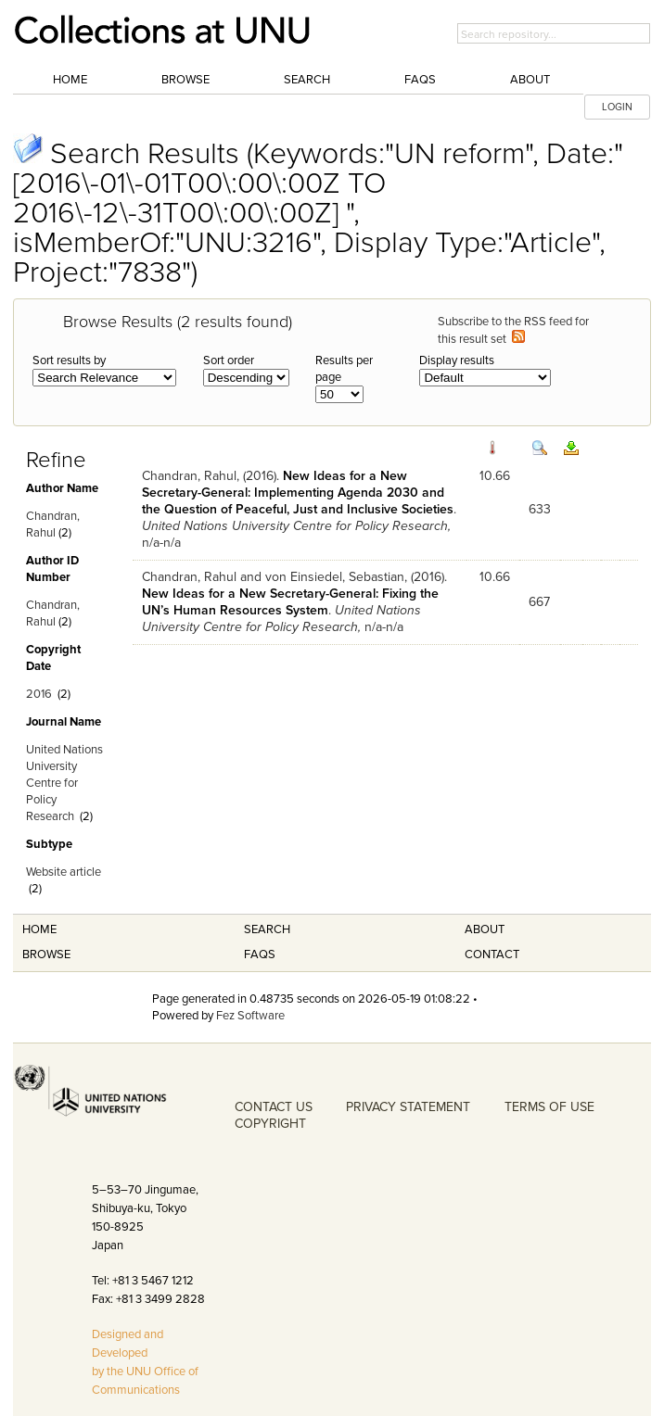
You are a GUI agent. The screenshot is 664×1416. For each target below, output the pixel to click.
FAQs (420, 79)
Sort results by (69, 360)
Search (307, 79)
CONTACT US (274, 1107)
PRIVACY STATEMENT (408, 1107)
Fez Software (250, 1015)
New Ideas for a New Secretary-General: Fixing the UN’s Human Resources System (290, 602)
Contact (492, 954)
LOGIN (617, 107)
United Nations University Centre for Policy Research (64, 783)
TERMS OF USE (549, 1107)
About (530, 79)
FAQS (259, 954)
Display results (456, 360)
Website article (63, 872)
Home (70, 79)
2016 (39, 694)
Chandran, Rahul (189, 476)
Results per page (344, 369)
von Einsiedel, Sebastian (334, 577)
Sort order (228, 360)
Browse (185, 79)
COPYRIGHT (270, 1124)
